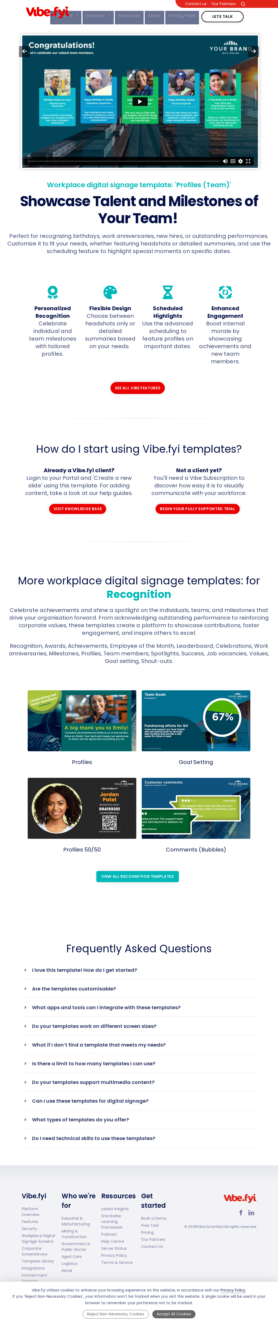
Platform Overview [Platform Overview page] (31, 1211)
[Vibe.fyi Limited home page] (240, 1204)
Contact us (196, 4)
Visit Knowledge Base (77, 506)
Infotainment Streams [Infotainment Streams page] (34, 1278)
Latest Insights (115, 1209)
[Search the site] (243, 4)
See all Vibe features (137, 386)
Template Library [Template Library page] (38, 1261)
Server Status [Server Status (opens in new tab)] (114, 1248)
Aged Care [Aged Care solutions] (72, 1256)
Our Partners (223, 4)
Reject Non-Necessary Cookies (115, 1314)
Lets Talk (222, 14)
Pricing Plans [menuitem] (179, 15)
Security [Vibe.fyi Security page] (29, 1228)
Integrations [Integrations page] (33, 1268)
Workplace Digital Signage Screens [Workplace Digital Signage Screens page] (38, 1238)
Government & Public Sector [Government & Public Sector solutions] (76, 1246)
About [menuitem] (152, 15)
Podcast (109, 1234)
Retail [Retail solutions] (67, 1270)
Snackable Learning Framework (111, 1221)
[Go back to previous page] (24, 51)
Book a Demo (154, 1218)
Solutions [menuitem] (93, 15)
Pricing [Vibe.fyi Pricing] (147, 1232)
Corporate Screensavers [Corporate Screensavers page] (35, 1251)
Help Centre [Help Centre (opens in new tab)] (112, 1241)
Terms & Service (117, 1262)
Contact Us (152, 1246)
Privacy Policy (114, 1255)
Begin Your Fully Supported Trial (197, 506)
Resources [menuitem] (126, 15)
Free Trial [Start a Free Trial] (150, 1225)
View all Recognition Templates (137, 873)
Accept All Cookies (174, 1314)
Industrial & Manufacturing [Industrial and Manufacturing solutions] (76, 1221)
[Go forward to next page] (253, 51)
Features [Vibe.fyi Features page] (30, 1221)
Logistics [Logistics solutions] (70, 1263)
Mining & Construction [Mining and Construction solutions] (74, 1233)
